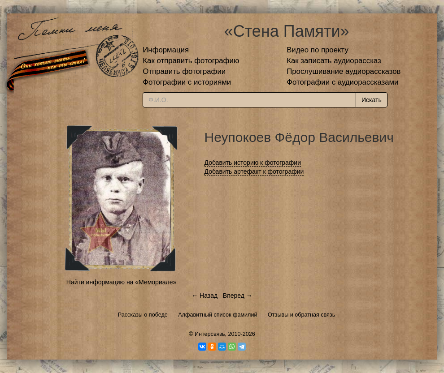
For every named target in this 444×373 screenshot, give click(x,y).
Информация (166, 50)
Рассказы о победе (143, 315)
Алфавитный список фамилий (217, 315)
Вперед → (237, 295)
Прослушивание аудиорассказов (343, 71)
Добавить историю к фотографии (253, 162)
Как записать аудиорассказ (334, 60)
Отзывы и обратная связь (301, 315)
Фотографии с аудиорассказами (342, 82)
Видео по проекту (317, 50)
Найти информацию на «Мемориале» (121, 282)
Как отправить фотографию (191, 60)
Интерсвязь (210, 334)
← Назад (205, 295)
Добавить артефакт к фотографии (254, 171)
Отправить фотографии (184, 71)
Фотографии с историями (187, 82)
